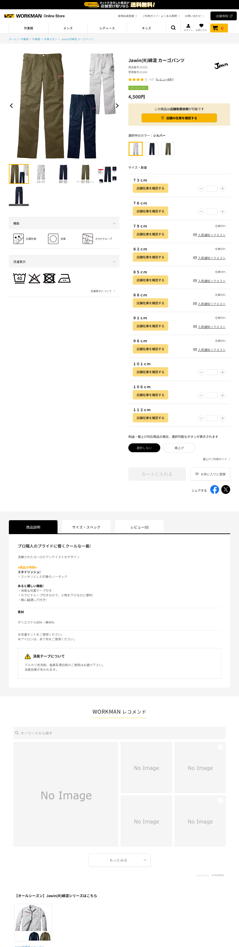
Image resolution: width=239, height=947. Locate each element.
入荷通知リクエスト (212, 235)
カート (219, 28)
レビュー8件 (164, 79)
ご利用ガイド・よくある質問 (159, 16)
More (119, 860)
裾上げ (179, 448)
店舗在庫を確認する (150, 188)
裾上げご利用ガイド (215, 459)
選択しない (144, 448)
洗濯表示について (101, 291)
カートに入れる (157, 474)
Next (116, 105)
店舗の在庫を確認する (181, 118)
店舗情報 (222, 16)
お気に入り (201, 27)
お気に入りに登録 (213, 474)
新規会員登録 (126, 16)
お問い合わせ (193, 16)
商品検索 (173, 28)
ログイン (188, 27)
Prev (12, 105)
